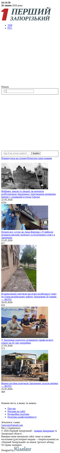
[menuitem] (33, 25)
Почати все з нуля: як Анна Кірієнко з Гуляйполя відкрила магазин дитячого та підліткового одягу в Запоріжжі (28, 235)
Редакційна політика (18, 414)
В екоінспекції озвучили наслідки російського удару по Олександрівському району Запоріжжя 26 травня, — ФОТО (29, 296)
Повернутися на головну (14, 158)
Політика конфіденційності (22, 417)
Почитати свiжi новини (39, 158)
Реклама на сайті (16, 411)
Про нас (12, 408)
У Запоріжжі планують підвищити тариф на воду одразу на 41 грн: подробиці (27, 341)
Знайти (36, 153)
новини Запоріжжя (44, 430)
